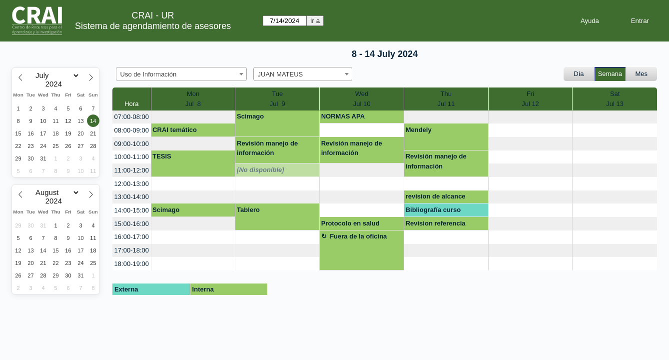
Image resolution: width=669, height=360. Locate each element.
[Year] (55, 84)
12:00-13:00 (131, 184)
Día (579, 74)
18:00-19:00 (131, 264)
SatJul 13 (615, 99)
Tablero (248, 210)
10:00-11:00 (131, 156)
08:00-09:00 (131, 130)
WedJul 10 (362, 99)
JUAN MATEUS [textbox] (280, 74)
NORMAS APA (343, 116)
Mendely (419, 130)
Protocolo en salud (350, 223)
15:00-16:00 (131, 224)
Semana (610, 74)
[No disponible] (260, 170)
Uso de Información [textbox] (148, 74)
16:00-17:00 (131, 236)
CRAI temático (174, 130)
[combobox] (181, 74)
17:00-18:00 (131, 250)
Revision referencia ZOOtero (436, 225)
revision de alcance (436, 196)
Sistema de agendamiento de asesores (153, 26)
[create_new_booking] (193, 117)
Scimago (250, 116)
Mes (642, 74)
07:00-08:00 (131, 116)
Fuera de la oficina (358, 236)
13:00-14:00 (131, 196)
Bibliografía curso (433, 210)
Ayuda (590, 20)
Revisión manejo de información (267, 148)
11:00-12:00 (131, 170)
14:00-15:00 (131, 210)
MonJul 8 (193, 99)
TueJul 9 (277, 99)
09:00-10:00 (131, 144)
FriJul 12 (530, 99)
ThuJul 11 (446, 99)
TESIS (161, 156)
